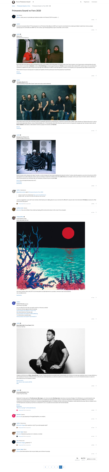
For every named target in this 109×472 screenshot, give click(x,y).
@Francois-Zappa (21, 425)
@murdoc (19, 210)
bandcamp (19, 295)
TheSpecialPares (20, 216)
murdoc (18, 24)
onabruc (18, 301)
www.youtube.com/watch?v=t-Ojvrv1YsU (26, 310)
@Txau (25, 449)
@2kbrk (20, 15)
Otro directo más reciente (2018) (24, 382)
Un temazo (19, 182)
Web (18, 383)
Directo (18, 72)
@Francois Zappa (23, 423)
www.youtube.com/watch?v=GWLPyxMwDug (27, 313)
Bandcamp (19, 183)
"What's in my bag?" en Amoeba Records (26, 407)
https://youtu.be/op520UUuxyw (39, 194)
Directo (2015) (20, 380)
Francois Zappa (20, 431)
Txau (18, 15)
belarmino (19, 414)
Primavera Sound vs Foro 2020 (36, 192)
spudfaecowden (20, 208)
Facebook (19, 73)
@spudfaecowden (21, 192)
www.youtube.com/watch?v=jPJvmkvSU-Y (27, 316)
